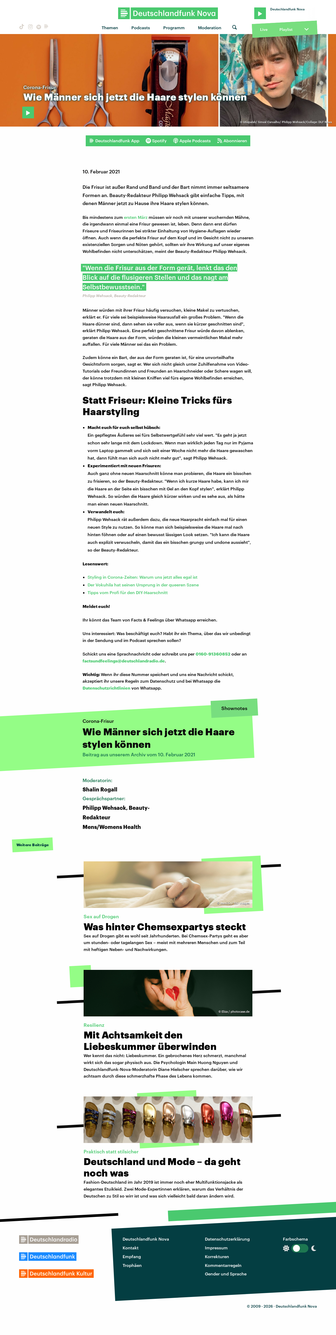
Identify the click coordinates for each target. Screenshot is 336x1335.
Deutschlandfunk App (114, 140)
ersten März (136, 217)
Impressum (216, 1247)
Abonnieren (232, 140)
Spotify (156, 140)
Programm (174, 27)
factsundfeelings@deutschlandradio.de (124, 660)
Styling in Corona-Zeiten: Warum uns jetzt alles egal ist (142, 576)
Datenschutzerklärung (227, 1238)
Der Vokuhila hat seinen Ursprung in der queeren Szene (143, 584)
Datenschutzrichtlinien (106, 687)
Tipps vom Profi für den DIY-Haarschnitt (128, 592)
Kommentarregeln (223, 1265)
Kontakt (131, 1247)
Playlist (285, 29)
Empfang (132, 1256)
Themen (110, 27)
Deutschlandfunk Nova (146, 1238)
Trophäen (132, 1265)
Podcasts (140, 27)
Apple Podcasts (192, 140)
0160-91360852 (213, 653)
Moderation (209, 27)
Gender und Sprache (226, 1273)
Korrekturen (217, 1256)
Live (264, 29)
